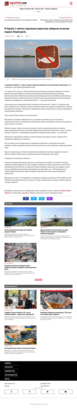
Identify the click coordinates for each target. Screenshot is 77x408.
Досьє (7, 379)
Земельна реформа (51, 9)
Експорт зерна (39, 9)
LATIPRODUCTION (45, 383)
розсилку (26, 193)
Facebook (62, 191)
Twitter (68, 191)
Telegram (7, 193)
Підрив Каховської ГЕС (27, 9)
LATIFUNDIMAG (44, 386)
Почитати (9, 367)
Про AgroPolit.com (10, 383)
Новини (8, 363)
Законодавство (11, 375)
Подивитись (10, 371)
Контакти (7, 386)
